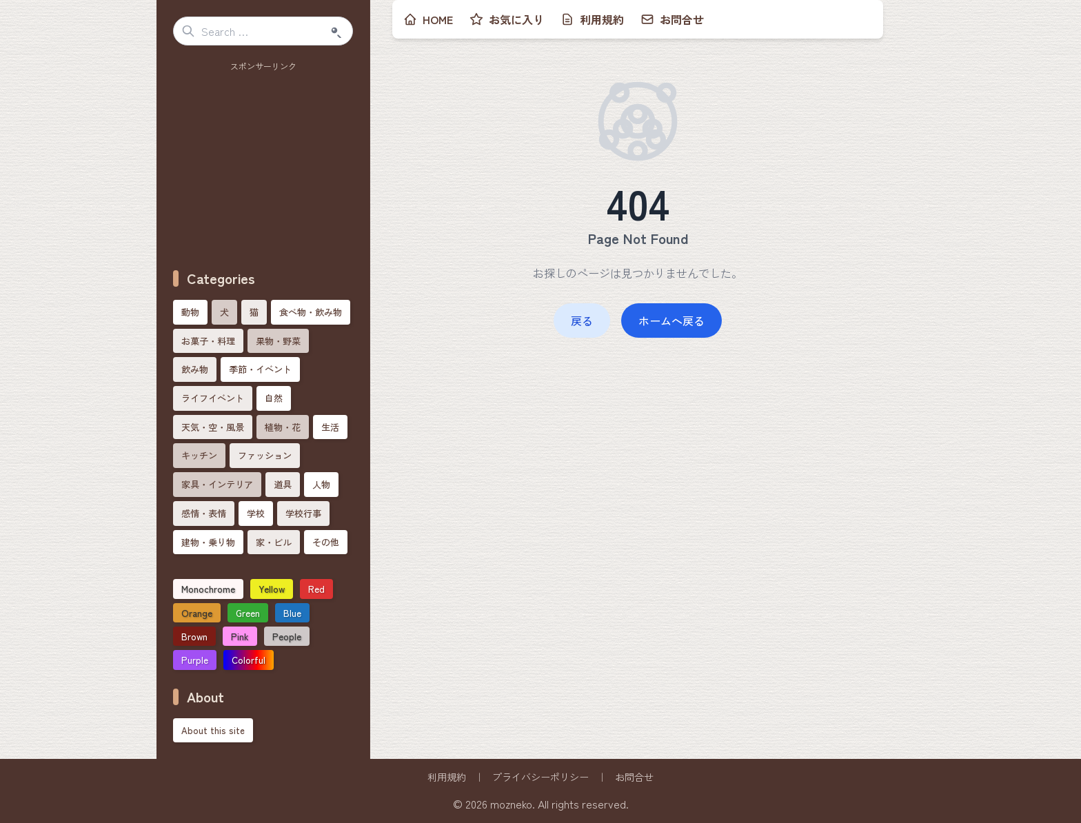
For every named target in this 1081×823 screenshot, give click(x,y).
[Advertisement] (263, 162)
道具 (283, 484)
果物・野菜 (278, 340)
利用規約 (446, 777)
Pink (240, 636)
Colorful (248, 660)
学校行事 (303, 513)
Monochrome (208, 589)
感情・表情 (203, 513)
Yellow (272, 589)
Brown (194, 636)
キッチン (199, 455)
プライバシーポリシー (540, 777)
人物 (321, 484)
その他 (325, 542)
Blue (292, 613)
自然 (274, 398)
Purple (194, 660)
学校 (256, 513)
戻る (582, 320)
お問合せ (634, 777)
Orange (196, 613)
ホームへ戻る (671, 320)
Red (316, 589)
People (286, 636)
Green (248, 613)
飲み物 (194, 369)
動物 (190, 311)
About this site (213, 730)
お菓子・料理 (208, 340)
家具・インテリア (217, 484)
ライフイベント (212, 398)
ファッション (265, 455)
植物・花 (283, 427)
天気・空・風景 (212, 427)
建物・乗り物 (208, 542)
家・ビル (274, 542)
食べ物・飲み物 (310, 311)
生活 (330, 427)
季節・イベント (260, 369)
